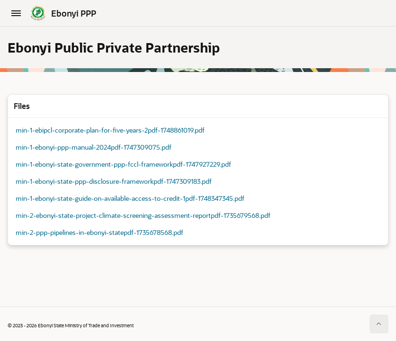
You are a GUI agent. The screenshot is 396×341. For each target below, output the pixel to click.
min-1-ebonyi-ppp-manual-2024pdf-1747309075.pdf (93, 147)
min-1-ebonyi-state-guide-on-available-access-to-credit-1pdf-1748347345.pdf (130, 198)
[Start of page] (378, 323)
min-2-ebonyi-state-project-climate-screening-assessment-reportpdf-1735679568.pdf (143, 215)
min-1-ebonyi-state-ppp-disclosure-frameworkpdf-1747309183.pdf (114, 181)
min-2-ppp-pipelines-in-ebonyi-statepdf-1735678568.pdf (99, 232)
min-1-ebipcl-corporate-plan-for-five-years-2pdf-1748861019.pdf (110, 130)
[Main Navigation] (16, 13)
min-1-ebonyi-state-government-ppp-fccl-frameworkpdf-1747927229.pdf (123, 164)
